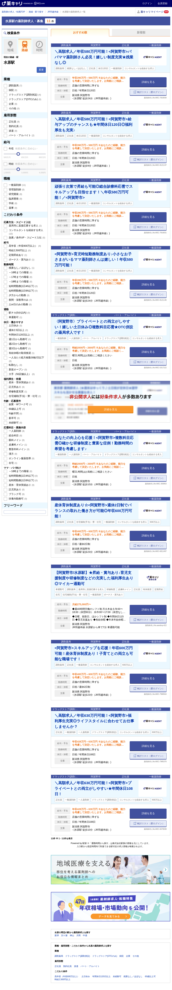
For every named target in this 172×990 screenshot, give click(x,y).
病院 (12, 90)
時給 (22, 163)
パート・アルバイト (21, 135)
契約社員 (15, 126)
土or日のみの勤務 (20, 304)
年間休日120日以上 (21, 334)
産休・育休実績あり (21, 382)
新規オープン (17, 369)
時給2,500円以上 (19, 250)
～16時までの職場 (20, 272)
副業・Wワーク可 (20, 404)
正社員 (14, 121)
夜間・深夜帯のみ (20, 299)
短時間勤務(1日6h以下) (23, 290)
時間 (39, 46)
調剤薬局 (15, 85)
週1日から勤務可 (19, 339)
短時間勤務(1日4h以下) (23, 286)
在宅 (12, 462)
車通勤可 (15, 317)
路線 (25, 46)
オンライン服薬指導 (21, 458)
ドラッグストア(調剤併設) (24, 94)
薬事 (12, 207)
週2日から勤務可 (19, 343)
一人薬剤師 (16, 430)
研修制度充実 (17, 391)
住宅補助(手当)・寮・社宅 (24, 396)
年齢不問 (15, 413)
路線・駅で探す (36, 12)
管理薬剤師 (16, 189)
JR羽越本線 (52, 12)
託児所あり (16, 386)
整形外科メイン (18, 449)
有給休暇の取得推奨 (21, 353)
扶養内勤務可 (17, 498)
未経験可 (15, 422)
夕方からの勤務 (18, 295)
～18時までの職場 (20, 281)
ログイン (147, 3)
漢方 (12, 453)
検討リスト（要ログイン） (150, 92)
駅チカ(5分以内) (19, 312)
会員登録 (162, 3)
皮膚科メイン (17, 444)
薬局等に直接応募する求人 (25, 225)
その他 (14, 108)
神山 (72, 935)
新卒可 (14, 418)
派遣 (12, 130)
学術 (12, 203)
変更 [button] (41, 69)
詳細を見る (148, 81)
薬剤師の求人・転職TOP (13, 12)
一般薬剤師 (17, 185)
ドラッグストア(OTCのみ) (24, 99)
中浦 (85, 935)
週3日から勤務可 (19, 348)
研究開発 (15, 194)
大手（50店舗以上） (21, 374)
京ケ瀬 (64, 935)
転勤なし (15, 364)
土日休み (15, 325)
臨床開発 (15, 198)
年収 (22, 148)
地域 (10, 46)
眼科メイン (16, 440)
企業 (12, 103)
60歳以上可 (16, 408)
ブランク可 (16, 494)
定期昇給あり (17, 255)
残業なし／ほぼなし (21, 267)
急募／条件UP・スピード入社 (26, 237)
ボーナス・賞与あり (21, 259)
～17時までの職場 (20, 277)
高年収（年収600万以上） (24, 245)
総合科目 (15, 435)
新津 (57, 935)
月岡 (78, 935)
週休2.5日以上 (18, 330)
